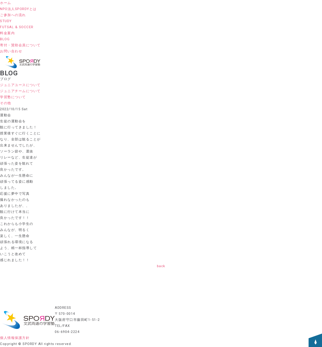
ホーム (5, 3)
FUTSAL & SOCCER (17, 27)
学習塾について (13, 97)
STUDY (6, 21)
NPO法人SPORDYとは (18, 9)
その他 (5, 103)
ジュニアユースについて (20, 85)
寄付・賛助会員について (20, 45)
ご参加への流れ (13, 15)
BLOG (5, 39)
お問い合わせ (11, 51)
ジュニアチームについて (20, 91)
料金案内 (7, 33)
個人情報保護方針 (15, 338)
